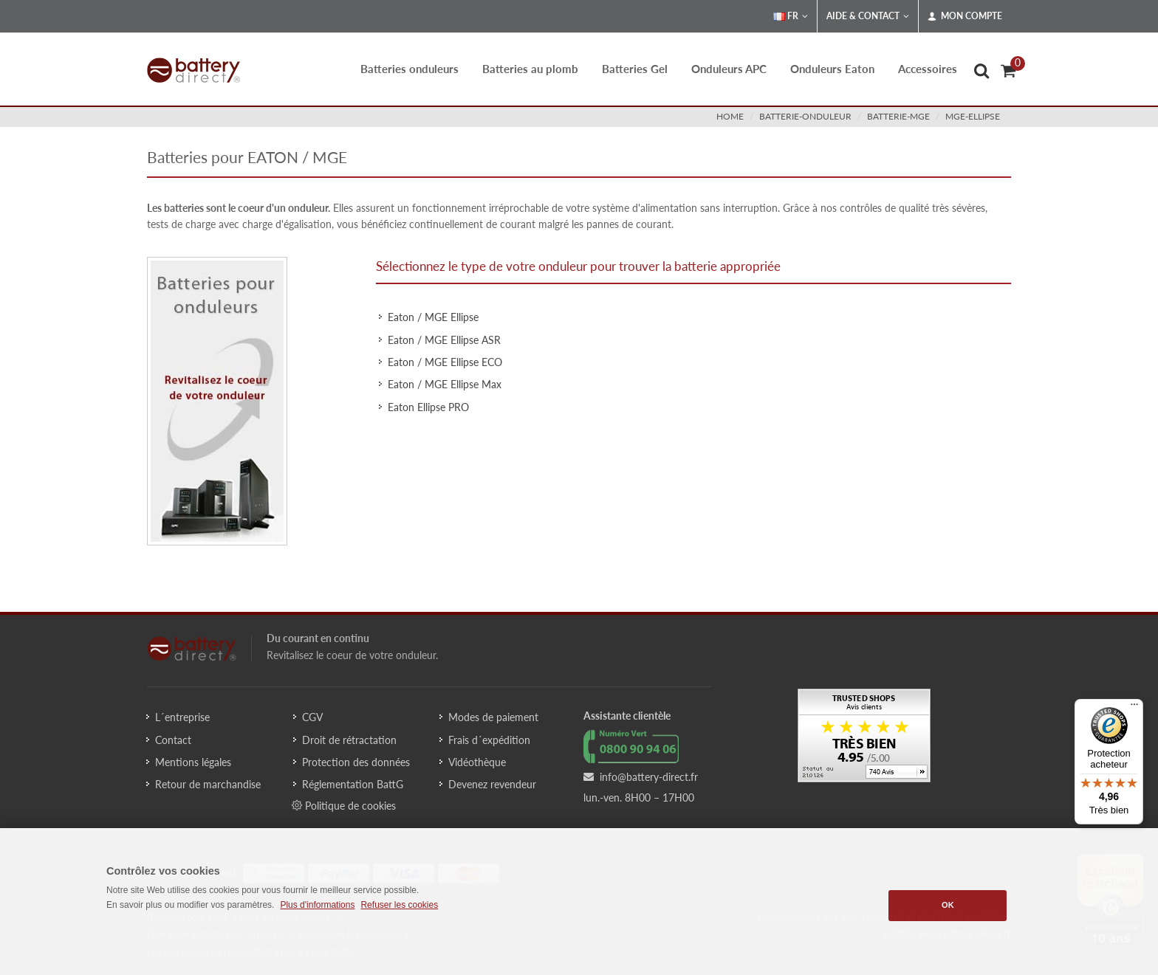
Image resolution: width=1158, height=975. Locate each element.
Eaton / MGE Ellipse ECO (445, 362)
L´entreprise (182, 717)
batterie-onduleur (805, 116)
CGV (312, 717)
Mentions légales (193, 762)
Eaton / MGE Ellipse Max (444, 384)
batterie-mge (898, 116)
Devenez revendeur (492, 784)
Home (730, 116)
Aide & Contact (867, 16)
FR (790, 16)
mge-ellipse (972, 116)
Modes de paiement (493, 717)
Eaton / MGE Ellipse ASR (444, 340)
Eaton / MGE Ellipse (433, 317)
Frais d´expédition (489, 740)
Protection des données (356, 762)
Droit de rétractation (349, 740)
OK (948, 904)
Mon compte (965, 16)
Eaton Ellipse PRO (428, 407)
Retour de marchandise (208, 784)
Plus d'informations (317, 905)
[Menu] (1134, 708)
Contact (173, 740)
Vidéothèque (477, 762)
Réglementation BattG (352, 784)
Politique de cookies (344, 805)
